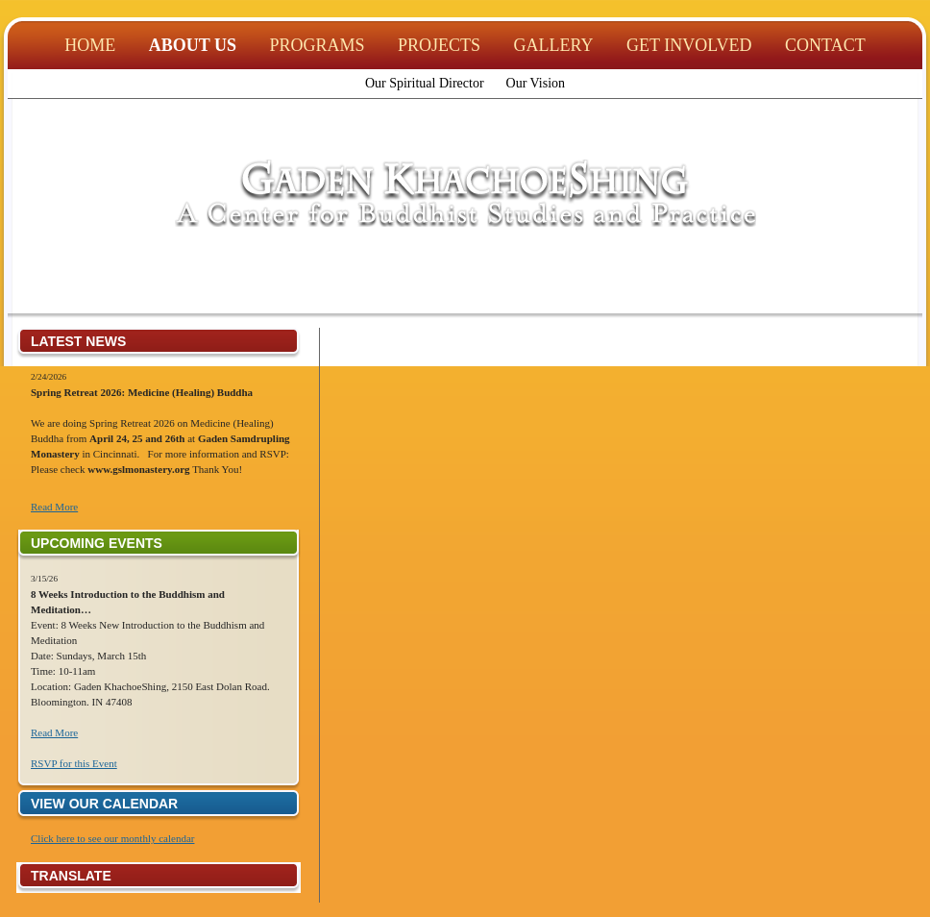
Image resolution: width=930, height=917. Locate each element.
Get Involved (689, 45)
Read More (54, 506)
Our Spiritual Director (424, 83)
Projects (439, 45)
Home (89, 45)
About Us (192, 45)
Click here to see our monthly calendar (112, 838)
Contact (825, 45)
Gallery (554, 45)
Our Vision (536, 83)
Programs (317, 45)
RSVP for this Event (74, 763)
